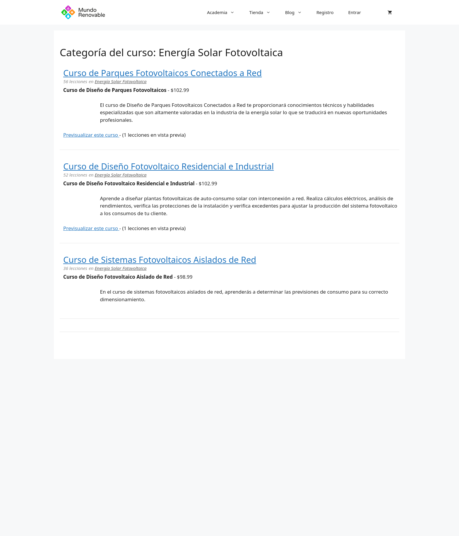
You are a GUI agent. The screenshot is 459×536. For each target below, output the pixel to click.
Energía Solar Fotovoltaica (120, 81)
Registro (324, 12)
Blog (297, 12)
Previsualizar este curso (91, 134)
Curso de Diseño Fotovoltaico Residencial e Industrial (168, 166)
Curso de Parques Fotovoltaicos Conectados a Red (162, 72)
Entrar (354, 12)
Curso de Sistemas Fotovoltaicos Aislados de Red (159, 259)
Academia (224, 12)
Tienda (263, 12)
